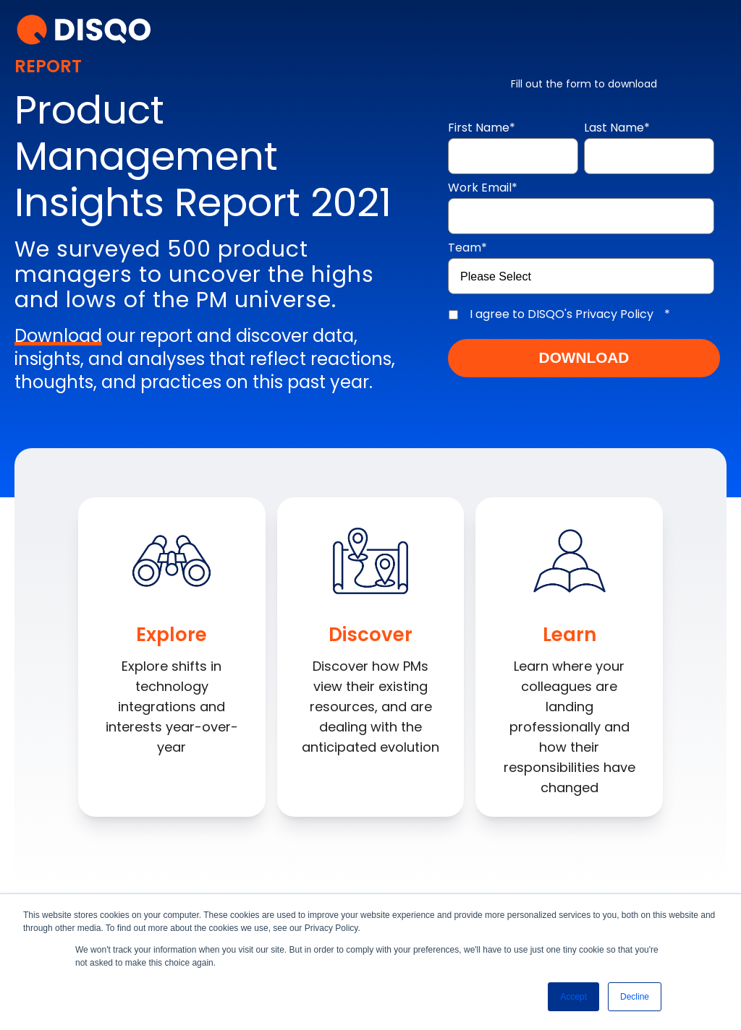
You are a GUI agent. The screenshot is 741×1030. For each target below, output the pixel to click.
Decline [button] (634, 997)
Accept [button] (573, 997)
